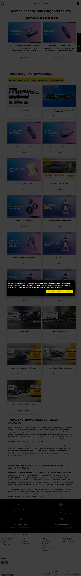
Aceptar (51, 292)
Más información (57, 287)
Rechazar (60, 292)
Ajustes (68, 292)
